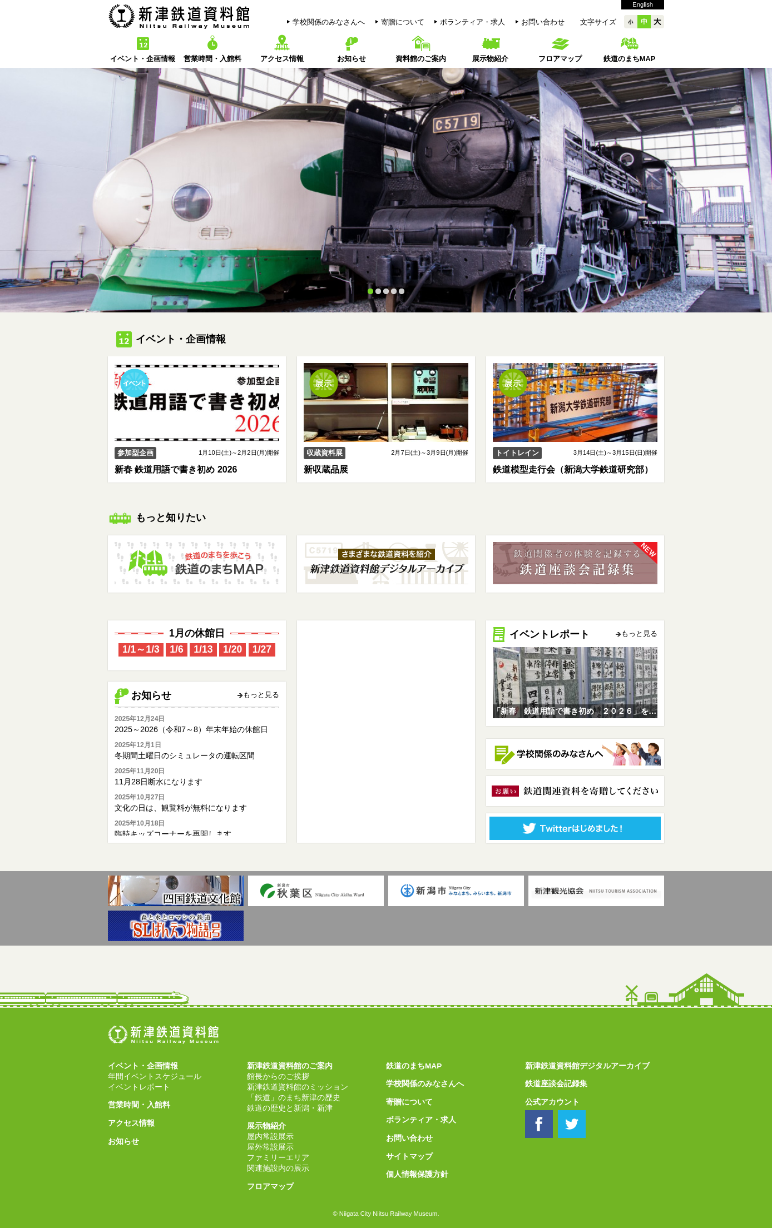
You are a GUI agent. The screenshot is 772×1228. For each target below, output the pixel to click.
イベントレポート (139, 1087)
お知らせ (351, 58)
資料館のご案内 (420, 58)
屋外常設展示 (270, 1147)
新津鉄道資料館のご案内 (290, 1066)
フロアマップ (560, 58)
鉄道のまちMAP (629, 58)
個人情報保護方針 (417, 1174)
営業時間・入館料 (212, 58)
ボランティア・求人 (472, 22)
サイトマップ (409, 1156)
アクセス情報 (282, 58)
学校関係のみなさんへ (329, 22)
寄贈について (402, 22)
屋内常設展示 (270, 1136)
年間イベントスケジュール (154, 1076)
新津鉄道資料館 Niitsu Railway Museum (179, 16)
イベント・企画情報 (142, 58)
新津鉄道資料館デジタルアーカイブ (587, 1066)
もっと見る (261, 695)
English (642, 4)
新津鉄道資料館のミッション (297, 1087)
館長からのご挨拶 (278, 1076)
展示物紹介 (490, 58)
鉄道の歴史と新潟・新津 (290, 1108)
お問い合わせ (543, 22)
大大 (657, 21)
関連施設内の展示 (278, 1168)
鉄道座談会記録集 (556, 1084)
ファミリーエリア (278, 1158)
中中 (644, 21)
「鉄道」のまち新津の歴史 (293, 1097)
